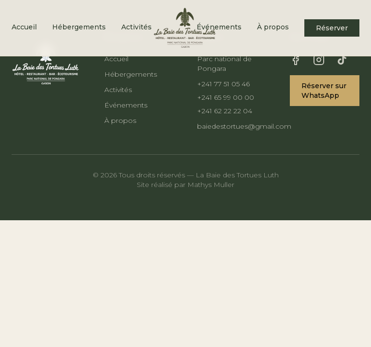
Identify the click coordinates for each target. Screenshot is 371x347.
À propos (273, 27)
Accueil (24, 27)
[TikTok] (342, 60)
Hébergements (79, 27)
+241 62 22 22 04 (224, 111)
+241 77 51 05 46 (223, 84)
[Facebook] (295, 60)
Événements (125, 105)
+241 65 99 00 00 (225, 97)
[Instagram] (319, 60)
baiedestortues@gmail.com (232, 126)
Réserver (332, 28)
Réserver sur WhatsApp (323, 90)
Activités (136, 27)
